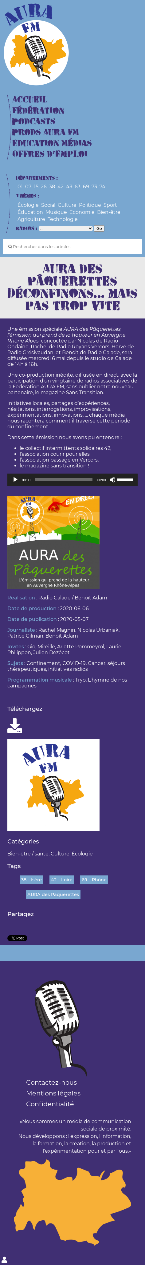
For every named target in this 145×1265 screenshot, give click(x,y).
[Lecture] (15, 480)
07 (28, 187)
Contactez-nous (51, 1082)
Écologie (28, 205)
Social (48, 205)
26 (44, 187)
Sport (110, 205)
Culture (67, 205)
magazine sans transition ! (57, 466)
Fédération (38, 111)
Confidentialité (50, 1104)
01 (20, 187)
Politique (90, 205)
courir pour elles (70, 454)
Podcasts (33, 121)
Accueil (29, 99)
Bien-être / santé (28, 854)
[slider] (63, 479)
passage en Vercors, (74, 460)
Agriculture (31, 219)
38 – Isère (31, 880)
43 (69, 187)
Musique (56, 212)
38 (52, 187)
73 (94, 187)
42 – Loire (61, 880)
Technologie (63, 219)
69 (86, 187)
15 (36, 187)
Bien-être (108, 212)
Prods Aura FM (45, 132)
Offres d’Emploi (50, 154)
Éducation (30, 212)
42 (60, 187)
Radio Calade (54, 598)
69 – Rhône (94, 880)
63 (77, 187)
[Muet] (112, 480)
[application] (72, 480)
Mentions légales (53, 1093)
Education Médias (52, 143)
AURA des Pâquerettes (53, 894)
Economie (82, 212)
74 (102, 187)
